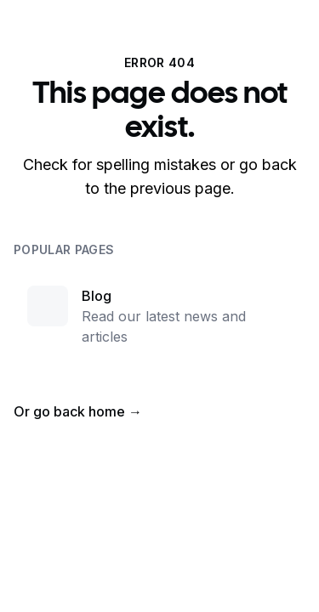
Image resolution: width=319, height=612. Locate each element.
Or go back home (78, 411)
